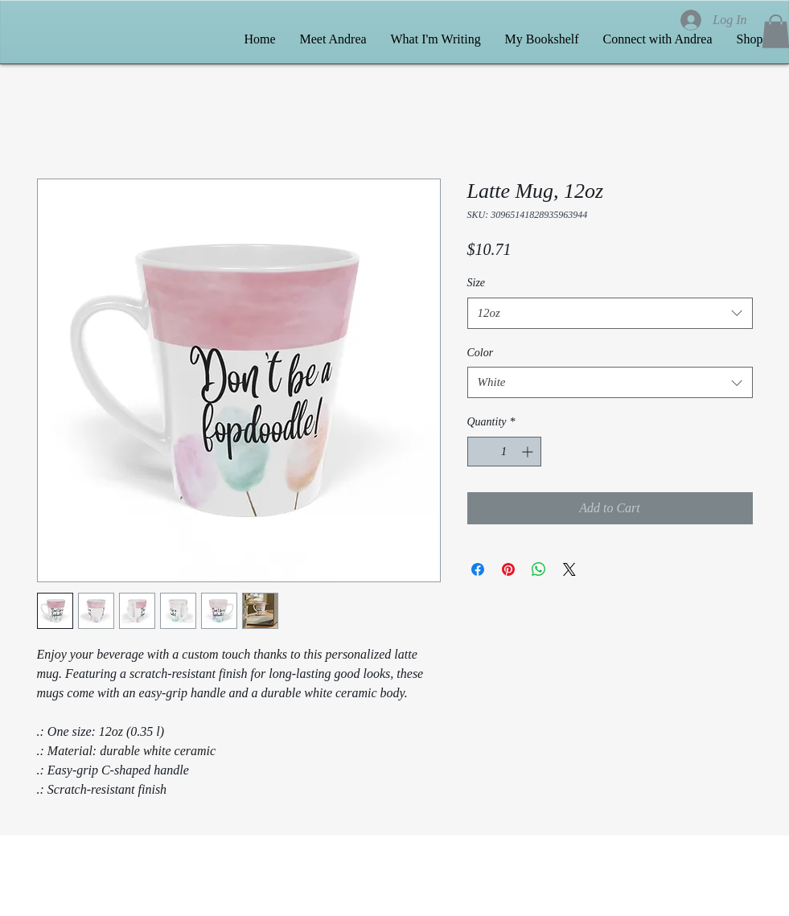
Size (476, 283)
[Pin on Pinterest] (508, 569)
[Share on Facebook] (477, 569)
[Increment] (529, 451)
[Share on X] (569, 569)
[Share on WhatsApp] (539, 569)
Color (480, 353)
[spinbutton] (504, 451)
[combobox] (610, 313)
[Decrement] (480, 451)
